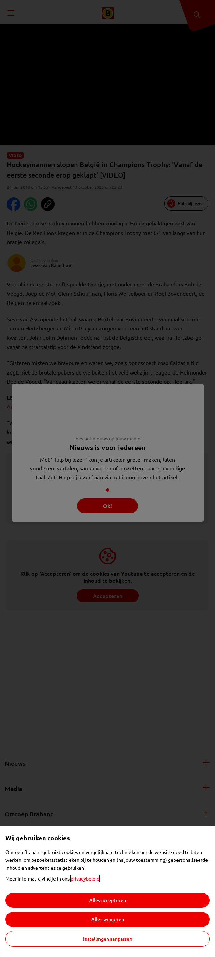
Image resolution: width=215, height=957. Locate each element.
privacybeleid (85, 878)
